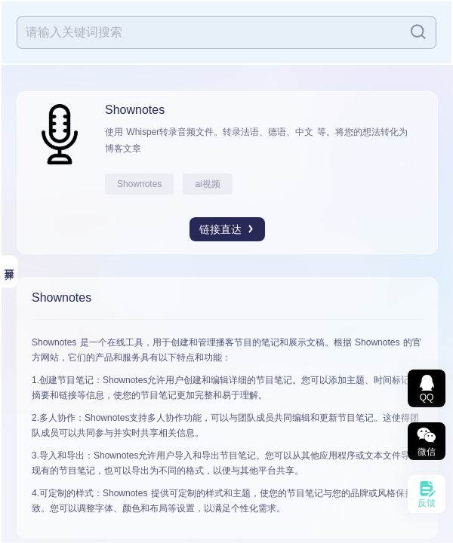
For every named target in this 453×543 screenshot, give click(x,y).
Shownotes (139, 184)
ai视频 (207, 184)
